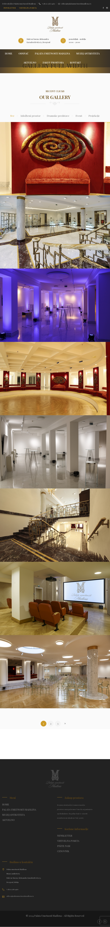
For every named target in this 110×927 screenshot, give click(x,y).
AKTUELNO (29, 62)
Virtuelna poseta (28, 8)
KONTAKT (75, 62)
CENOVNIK (63, 851)
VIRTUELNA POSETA (68, 841)
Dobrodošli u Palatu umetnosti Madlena (19, 3)
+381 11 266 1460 (47, 3)
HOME (8, 53)
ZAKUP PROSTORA (53, 62)
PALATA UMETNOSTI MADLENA (52, 53)
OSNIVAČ (23, 53)
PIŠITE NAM (63, 846)
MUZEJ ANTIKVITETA (88, 53)
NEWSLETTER (10, 8)
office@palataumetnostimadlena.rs (74, 3)
